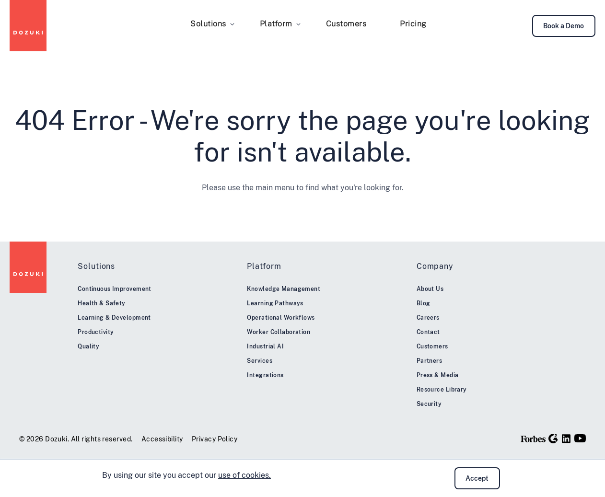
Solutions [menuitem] (208, 23)
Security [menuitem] (429, 404)
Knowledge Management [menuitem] (283, 289)
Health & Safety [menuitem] (102, 303)
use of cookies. (244, 475)
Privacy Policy (214, 439)
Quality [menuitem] (88, 346)
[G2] (553, 438)
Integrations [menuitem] (265, 375)
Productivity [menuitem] (96, 332)
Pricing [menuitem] (413, 23)
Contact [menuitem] (428, 332)
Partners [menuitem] (429, 361)
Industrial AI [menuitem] (265, 346)
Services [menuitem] (259, 361)
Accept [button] (477, 478)
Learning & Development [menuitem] (114, 317)
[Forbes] (533, 438)
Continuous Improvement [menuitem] (114, 289)
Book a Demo (563, 26)
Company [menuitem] (435, 266)
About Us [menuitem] (430, 289)
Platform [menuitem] (276, 23)
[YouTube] (580, 438)
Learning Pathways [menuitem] (275, 303)
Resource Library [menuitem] (442, 389)
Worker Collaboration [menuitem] (278, 332)
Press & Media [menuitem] (438, 375)
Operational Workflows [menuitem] (280, 317)
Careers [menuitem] (428, 317)
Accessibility (162, 439)
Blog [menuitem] (423, 303)
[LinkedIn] (566, 438)
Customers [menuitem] (346, 23)
